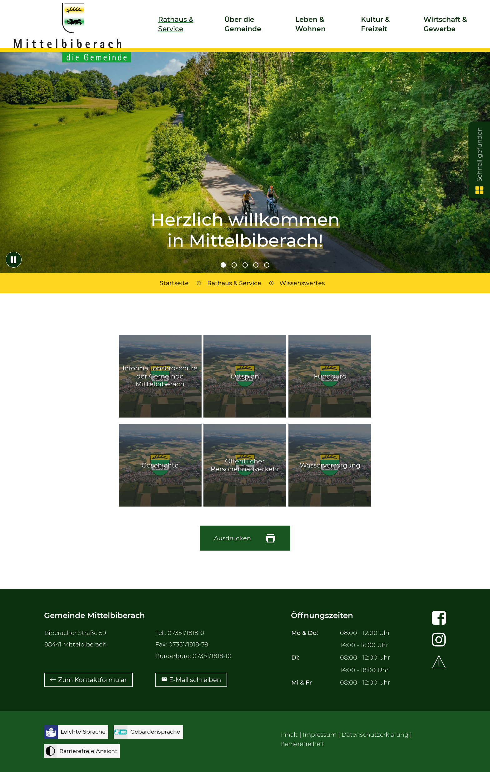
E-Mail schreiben (195, 680)
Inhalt (289, 734)
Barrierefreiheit (302, 744)
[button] (180, 30)
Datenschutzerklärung (375, 734)
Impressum (320, 734)
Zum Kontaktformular (92, 680)
